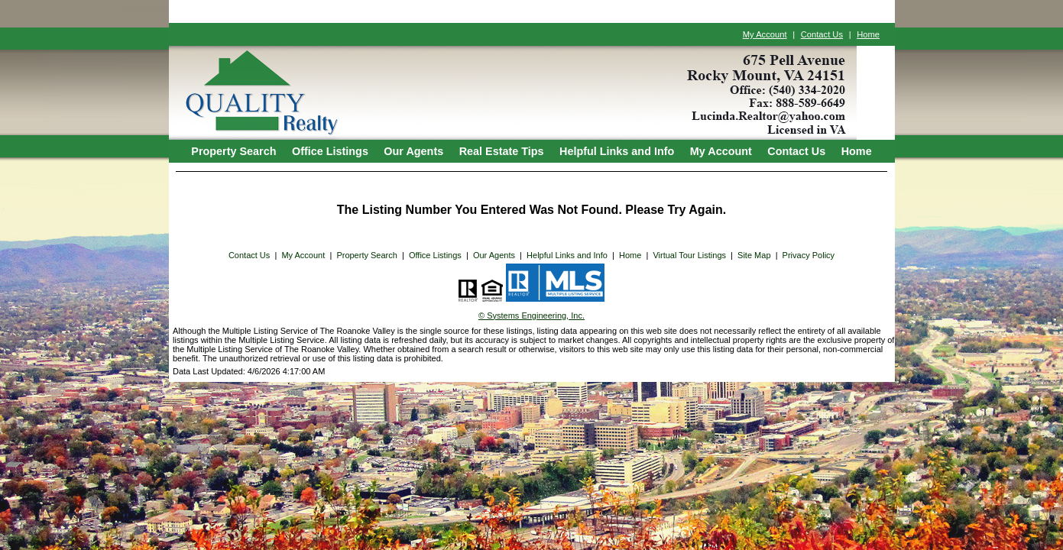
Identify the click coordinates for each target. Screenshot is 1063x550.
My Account (765, 34)
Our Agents (413, 151)
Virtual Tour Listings (689, 255)
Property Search (233, 151)
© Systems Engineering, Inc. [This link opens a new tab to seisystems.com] (531, 315)
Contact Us (822, 34)
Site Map (753, 255)
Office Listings (330, 151)
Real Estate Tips (501, 151)
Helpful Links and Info (616, 151)
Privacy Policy (809, 255)
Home (868, 34)
